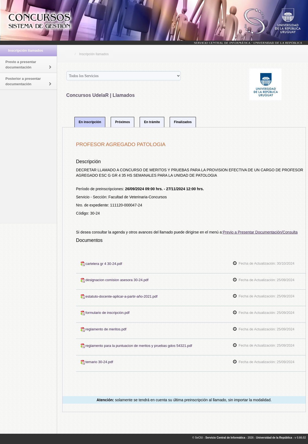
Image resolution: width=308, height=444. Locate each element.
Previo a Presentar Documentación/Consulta (260, 232)
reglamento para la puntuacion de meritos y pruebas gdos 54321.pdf (136, 346)
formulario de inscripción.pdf (105, 313)
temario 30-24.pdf (96, 362)
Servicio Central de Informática (225, 437)
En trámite (152, 122)
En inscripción (90, 122)
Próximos (122, 122)
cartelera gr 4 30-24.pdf (101, 264)
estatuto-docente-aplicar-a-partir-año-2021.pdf (119, 296)
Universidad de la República (274, 437)
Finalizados (183, 122)
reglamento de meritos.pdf (103, 329)
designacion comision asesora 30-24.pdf (114, 280)
